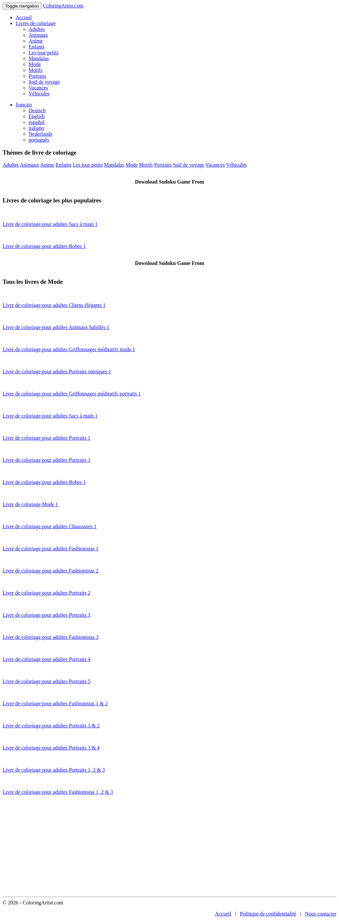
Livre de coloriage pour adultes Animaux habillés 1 (56, 327)
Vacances (38, 87)
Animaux (38, 35)
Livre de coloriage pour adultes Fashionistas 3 (50, 637)
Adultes (37, 29)
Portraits (37, 76)
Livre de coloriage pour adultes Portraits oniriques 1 (57, 371)
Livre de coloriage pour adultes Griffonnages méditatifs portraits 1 (72, 393)
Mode (35, 64)
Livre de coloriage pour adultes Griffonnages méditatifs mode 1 (69, 349)
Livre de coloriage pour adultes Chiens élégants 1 (54, 305)
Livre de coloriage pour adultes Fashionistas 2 (50, 570)
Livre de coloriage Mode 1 (30, 504)
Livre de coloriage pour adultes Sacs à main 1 (50, 224)
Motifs (36, 70)
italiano (36, 128)
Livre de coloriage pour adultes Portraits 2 (46, 593)
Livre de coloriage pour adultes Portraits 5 (46, 681)
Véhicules (39, 93)
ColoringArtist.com (63, 5)
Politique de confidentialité (268, 913)
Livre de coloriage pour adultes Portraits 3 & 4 (51, 747)
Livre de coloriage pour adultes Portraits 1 (46, 438)
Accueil (24, 17)
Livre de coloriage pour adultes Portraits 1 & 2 (51, 725)
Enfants (37, 46)
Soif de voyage (44, 82)
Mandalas (39, 58)
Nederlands (40, 134)
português (39, 140)
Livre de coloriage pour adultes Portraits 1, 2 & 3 (54, 770)
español (37, 122)
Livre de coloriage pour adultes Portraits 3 (46, 615)
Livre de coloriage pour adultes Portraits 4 (46, 659)
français (24, 104)
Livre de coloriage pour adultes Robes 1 (44, 246)
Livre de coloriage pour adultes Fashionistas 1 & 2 (55, 703)
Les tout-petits (44, 52)
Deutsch (37, 110)
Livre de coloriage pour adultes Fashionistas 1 (50, 548)
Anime (36, 41)
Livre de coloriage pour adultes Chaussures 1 (50, 526)
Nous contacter (320, 913)
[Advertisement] (169, 847)
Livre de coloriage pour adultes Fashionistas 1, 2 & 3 (58, 792)
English (37, 116)
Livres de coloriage (36, 23)
